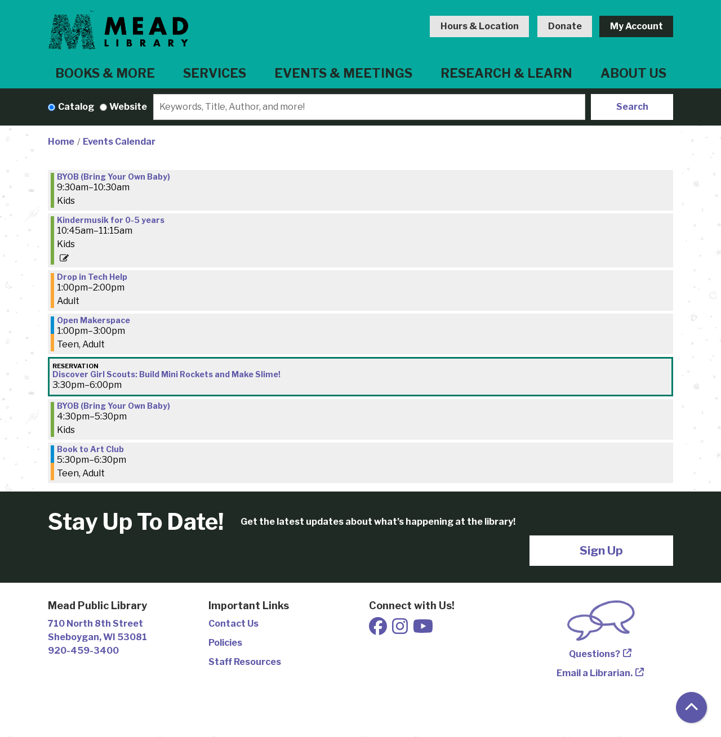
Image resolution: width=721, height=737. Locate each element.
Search (632, 106)
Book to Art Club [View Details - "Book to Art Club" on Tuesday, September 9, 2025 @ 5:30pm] (90, 449)
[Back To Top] (691, 707)
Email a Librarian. (595, 673)
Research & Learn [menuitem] (506, 73)
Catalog (76, 106)
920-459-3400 (83, 650)
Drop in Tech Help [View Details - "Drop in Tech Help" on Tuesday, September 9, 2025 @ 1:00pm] (92, 277)
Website (128, 106)
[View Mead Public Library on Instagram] (401, 629)
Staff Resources (244, 661)
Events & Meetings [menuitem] (343, 73)
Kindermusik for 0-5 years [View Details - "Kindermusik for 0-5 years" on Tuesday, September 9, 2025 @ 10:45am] (110, 220)
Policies (225, 642)
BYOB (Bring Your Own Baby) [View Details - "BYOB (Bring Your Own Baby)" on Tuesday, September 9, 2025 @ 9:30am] (113, 177)
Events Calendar (119, 141)
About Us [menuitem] (633, 73)
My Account (636, 26)
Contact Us (233, 623)
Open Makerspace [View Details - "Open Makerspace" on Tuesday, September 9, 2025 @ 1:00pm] (93, 320)
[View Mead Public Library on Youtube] (423, 629)
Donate (565, 26)
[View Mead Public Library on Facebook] (379, 629)
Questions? (594, 654)
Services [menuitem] (214, 73)
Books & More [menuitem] (105, 73)
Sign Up (601, 550)
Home (61, 141)
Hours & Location (479, 26)
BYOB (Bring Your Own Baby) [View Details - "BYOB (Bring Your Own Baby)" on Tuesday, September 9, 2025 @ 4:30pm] (113, 406)
